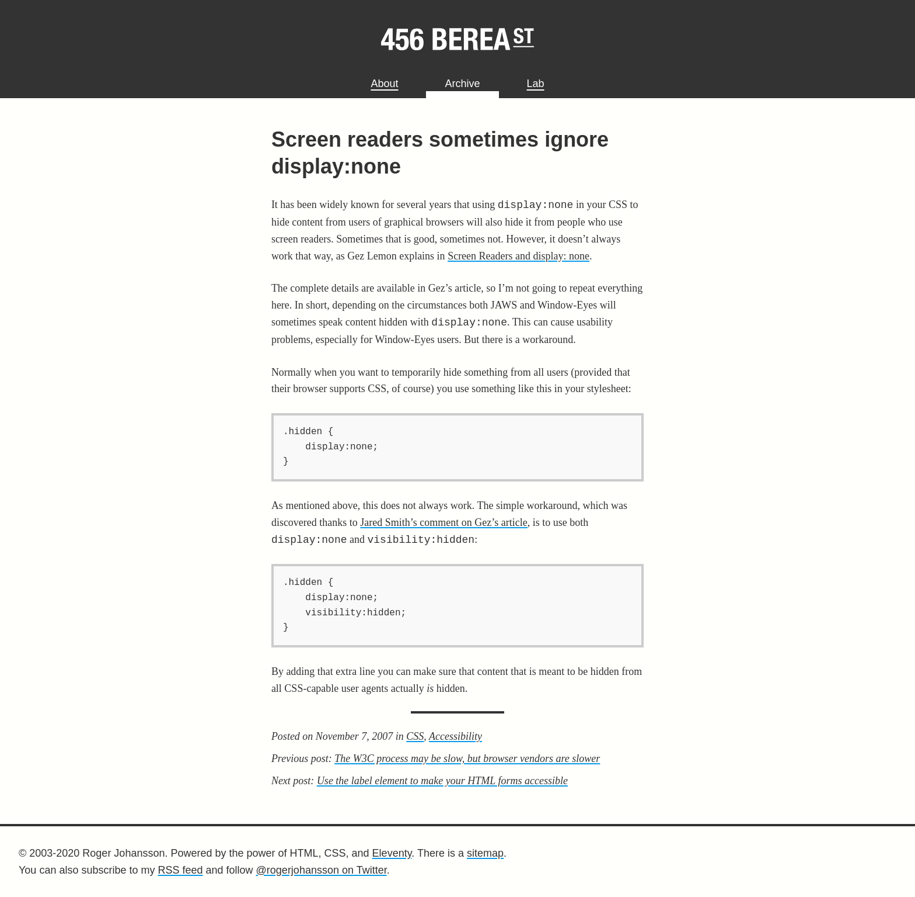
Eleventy (392, 853)
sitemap (485, 853)
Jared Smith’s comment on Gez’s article (443, 522)
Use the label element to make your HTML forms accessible (442, 781)
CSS (415, 736)
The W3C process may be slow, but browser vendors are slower (467, 758)
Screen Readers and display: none (518, 256)
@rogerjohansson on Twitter (321, 870)
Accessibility (455, 736)
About (384, 83)
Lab (535, 83)
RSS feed (180, 870)
